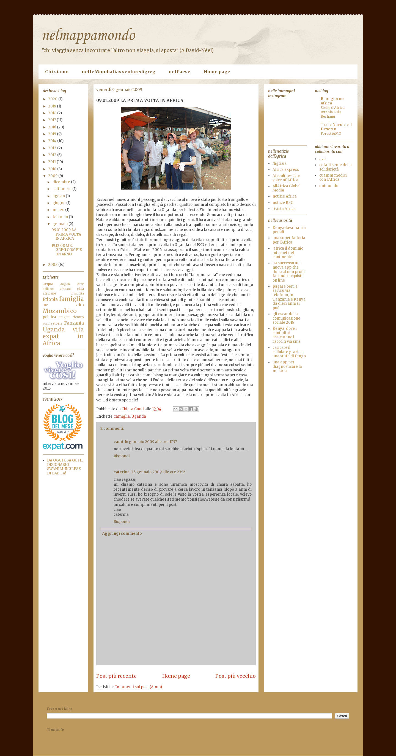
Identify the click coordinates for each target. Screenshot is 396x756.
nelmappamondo (88, 36)
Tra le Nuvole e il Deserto (336, 126)
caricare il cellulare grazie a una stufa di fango (289, 351)
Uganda (138, 416)
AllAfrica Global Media (287, 188)
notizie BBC (283, 202)
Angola (65, 284)
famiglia (122, 416)
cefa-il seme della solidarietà (335, 167)
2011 (52, 162)
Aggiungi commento (122, 533)
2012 (52, 155)
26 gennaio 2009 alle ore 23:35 (158, 472)
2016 (52, 127)
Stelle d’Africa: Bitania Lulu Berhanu (333, 112)
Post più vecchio (235, 676)
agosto (59, 196)
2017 (52, 120)
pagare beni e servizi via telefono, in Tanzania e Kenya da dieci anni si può (289, 297)
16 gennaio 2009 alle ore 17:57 (151, 441)
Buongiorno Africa (332, 101)
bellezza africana (57, 289)
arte (80, 284)
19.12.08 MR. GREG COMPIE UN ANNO (66, 249)
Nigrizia (280, 163)
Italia (78, 304)
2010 (52, 169)
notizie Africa (285, 196)
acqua (48, 284)
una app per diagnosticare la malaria (287, 366)
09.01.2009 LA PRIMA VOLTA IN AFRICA (66, 234)
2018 (52, 113)
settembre (62, 189)
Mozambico (60, 311)
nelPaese (179, 71)
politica (49, 317)
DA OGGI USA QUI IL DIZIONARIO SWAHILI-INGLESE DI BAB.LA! (65, 467)
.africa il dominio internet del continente (288, 252)
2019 (52, 106)
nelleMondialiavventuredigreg (118, 71)
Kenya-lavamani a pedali (289, 229)
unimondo (328, 185)
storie (57, 323)
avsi (322, 158)
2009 (53, 176)
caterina (122, 472)
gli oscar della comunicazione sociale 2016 (286, 318)
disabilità (77, 293)
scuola (47, 323)
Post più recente (116, 676)
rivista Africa (284, 208)
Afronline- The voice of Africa (286, 177)
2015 (52, 134)
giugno (59, 203)
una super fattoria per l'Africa (289, 240)
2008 (53, 264)
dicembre (62, 182)
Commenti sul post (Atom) (138, 687)
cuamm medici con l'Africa (333, 177)
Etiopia (50, 299)
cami (118, 441)
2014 (52, 141)
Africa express (286, 169)
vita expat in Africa (63, 336)
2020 (53, 99)
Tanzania (74, 323)
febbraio (61, 217)
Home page (217, 71)
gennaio (60, 224)
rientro (78, 317)
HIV (45, 305)
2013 (52, 148)
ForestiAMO (331, 133)
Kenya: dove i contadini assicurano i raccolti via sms (287, 335)
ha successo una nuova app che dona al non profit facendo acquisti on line (289, 271)
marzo (59, 209)
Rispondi (122, 456)
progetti (64, 317)
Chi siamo (56, 71)
